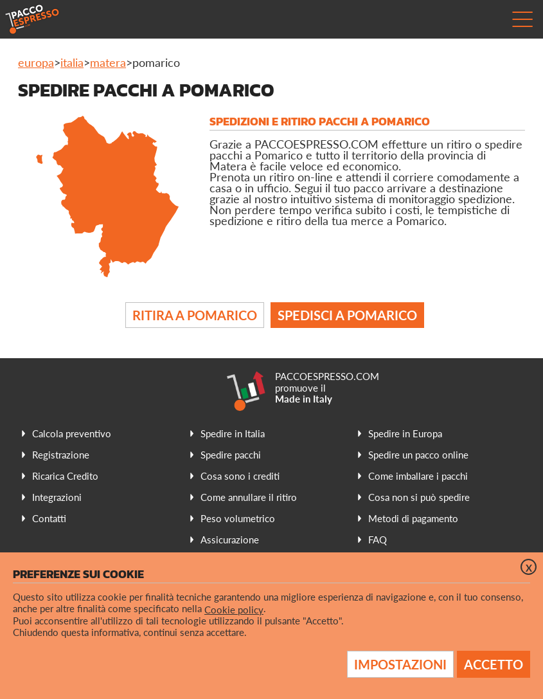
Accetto (493, 664)
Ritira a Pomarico (194, 315)
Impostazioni (400, 664)
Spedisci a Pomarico (347, 315)
